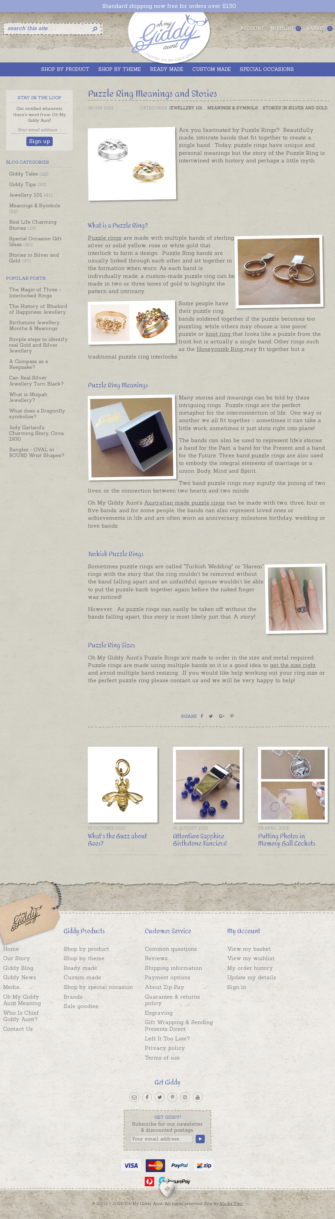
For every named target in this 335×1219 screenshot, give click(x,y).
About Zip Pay (164, 987)
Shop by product (86, 948)
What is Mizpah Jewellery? (28, 397)
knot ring (219, 333)
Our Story (16, 958)
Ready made (80, 967)
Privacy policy (165, 1047)
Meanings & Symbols (34, 208)
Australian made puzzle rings (184, 502)
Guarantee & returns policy (172, 1000)
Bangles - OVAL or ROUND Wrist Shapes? (36, 452)
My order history (250, 967)
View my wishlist (250, 958)
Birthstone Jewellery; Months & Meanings (35, 325)
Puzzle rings (104, 237)
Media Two (231, 1203)
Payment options (167, 977)
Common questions (171, 948)
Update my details (251, 977)
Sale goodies (81, 1006)
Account (252, 28)
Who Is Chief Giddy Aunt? (21, 1016)
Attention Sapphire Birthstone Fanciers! (200, 840)
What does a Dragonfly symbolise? (37, 413)
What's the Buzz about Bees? (117, 840)
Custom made (82, 977)
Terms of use (162, 1057)
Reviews (156, 958)
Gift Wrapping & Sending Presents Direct (179, 1025)
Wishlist (285, 28)
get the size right (293, 665)
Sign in (236, 987)
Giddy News (19, 977)
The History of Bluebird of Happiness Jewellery (38, 309)
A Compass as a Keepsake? (28, 364)
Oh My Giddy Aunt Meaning (22, 1000)
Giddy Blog (18, 967)
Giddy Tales (28, 174)
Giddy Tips (27, 184)
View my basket (249, 948)
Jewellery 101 (31, 195)
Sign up (39, 141)
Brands (73, 996)
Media (11, 987)
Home (11, 948)
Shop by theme (84, 958)
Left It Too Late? (167, 1038)
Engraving (159, 1012)
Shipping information (173, 967)
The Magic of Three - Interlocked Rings (35, 292)
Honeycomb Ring (221, 349)
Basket (320, 28)
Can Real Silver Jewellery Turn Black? (36, 380)
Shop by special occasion (98, 987)
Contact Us (18, 1028)
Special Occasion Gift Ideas (35, 241)
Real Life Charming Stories (33, 225)
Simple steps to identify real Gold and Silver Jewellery (38, 345)
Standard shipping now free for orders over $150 (169, 6)
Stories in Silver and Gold (34, 258)
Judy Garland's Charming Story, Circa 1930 (36, 433)
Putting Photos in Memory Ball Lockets (286, 840)
